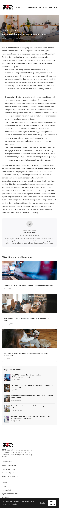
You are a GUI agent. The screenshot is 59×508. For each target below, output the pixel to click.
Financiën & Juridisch (9, 473)
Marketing (32, 7)
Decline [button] (43, 503)
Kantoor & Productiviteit (10, 476)
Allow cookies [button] (52, 503)
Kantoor (53, 7)
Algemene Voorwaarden (10, 494)
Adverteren (5, 497)
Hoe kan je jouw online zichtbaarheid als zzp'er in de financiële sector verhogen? (30, 417)
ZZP (24, 7)
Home (18, 7)
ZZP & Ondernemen (9, 465)
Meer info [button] (14, 504)
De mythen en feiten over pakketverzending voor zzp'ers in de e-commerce (32, 407)
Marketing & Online (8, 469)
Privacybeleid (6, 490)
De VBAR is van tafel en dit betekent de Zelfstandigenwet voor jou (26, 376)
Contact (4, 486)
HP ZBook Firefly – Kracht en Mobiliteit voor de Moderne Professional (32, 386)
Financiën (43, 7)
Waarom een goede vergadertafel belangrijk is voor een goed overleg (32, 397)
